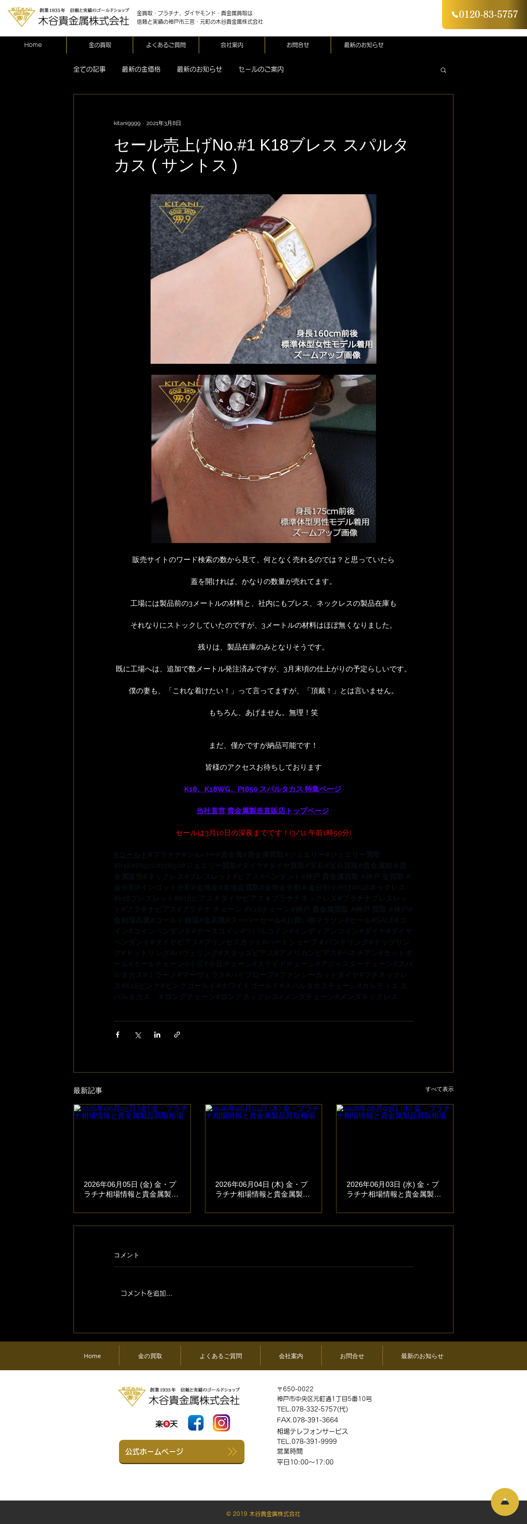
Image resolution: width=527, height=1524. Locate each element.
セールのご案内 (261, 69)
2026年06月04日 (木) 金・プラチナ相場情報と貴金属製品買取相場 (262, 1189)
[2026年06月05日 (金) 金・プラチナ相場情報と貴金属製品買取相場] (132, 1137)
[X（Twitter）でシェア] (137, 1034)
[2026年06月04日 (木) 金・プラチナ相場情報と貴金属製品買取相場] (264, 1137)
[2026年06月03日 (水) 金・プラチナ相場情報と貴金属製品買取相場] (395, 1137)
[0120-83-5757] (484, 14)
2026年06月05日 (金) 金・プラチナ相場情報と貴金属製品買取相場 (131, 1189)
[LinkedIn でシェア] (157, 1034)
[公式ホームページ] (181, 1452)
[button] (443, 69)
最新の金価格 (141, 69)
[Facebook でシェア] (117, 1034)
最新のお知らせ (199, 69)
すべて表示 (439, 1089)
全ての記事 (89, 69)
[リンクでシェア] (177, 1034)
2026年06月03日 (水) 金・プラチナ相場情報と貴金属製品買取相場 (393, 1189)
